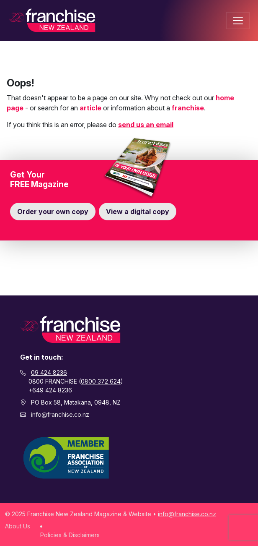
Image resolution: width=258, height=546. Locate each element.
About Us (17, 526)
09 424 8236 (49, 372)
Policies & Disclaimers (70, 534)
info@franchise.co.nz (60, 414)
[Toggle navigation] (238, 20)
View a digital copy (137, 211)
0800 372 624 (101, 381)
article (90, 108)
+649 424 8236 (50, 390)
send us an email (145, 124)
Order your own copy (52, 211)
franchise (188, 108)
